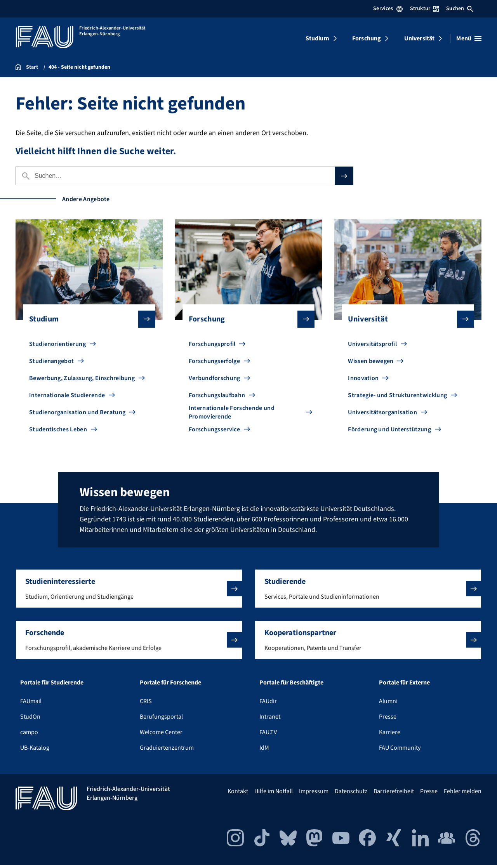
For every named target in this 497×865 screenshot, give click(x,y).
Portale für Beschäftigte (291, 682)
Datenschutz (351, 791)
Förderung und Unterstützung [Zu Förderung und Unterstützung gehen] (389, 429)
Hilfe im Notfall (273, 791)
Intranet (269, 716)
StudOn (30, 716)
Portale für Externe (404, 682)
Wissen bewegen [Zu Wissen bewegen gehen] (370, 361)
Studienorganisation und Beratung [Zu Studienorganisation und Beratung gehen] (77, 412)
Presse (387, 716)
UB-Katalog (34, 747)
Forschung (366, 38)
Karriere (389, 732)
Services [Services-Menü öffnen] (387, 8)
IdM (264, 747)
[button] (129, 588)
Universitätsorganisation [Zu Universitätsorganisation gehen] (382, 412)
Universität (419, 38)
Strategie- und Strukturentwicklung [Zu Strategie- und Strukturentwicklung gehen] (397, 395)
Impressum (313, 791)
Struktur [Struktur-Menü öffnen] (424, 8)
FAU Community (400, 747)
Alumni (388, 701)
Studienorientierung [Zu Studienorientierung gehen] (57, 344)
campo (29, 732)
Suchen (459, 8)
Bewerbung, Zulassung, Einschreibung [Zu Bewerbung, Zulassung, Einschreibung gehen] (82, 378)
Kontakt (238, 791)
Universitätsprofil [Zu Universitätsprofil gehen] (372, 344)
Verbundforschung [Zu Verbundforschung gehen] (214, 378)
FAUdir (268, 701)
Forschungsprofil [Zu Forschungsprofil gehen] (212, 344)
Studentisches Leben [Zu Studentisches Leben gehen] (58, 429)
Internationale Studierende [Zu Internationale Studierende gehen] (67, 395)
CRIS (146, 701)
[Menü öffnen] (468, 38)
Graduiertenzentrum (167, 747)
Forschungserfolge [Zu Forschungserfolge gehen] (214, 361)
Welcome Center (161, 732)
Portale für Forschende (170, 682)
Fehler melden (462, 791)
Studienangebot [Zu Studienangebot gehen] (51, 361)
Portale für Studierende (51, 682)
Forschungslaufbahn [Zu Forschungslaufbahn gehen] (217, 395)
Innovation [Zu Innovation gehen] (363, 378)
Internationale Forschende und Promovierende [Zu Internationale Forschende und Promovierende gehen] (232, 412)
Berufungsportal (161, 716)
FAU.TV (268, 732)
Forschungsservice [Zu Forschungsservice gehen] (214, 429)
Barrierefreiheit (394, 791)
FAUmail (31, 701)
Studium (317, 38)
